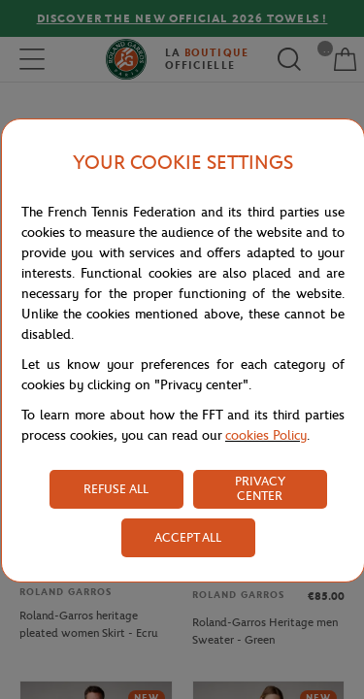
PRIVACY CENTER (260, 488)
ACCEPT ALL (187, 537)
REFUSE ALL (116, 489)
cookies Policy (266, 435)
